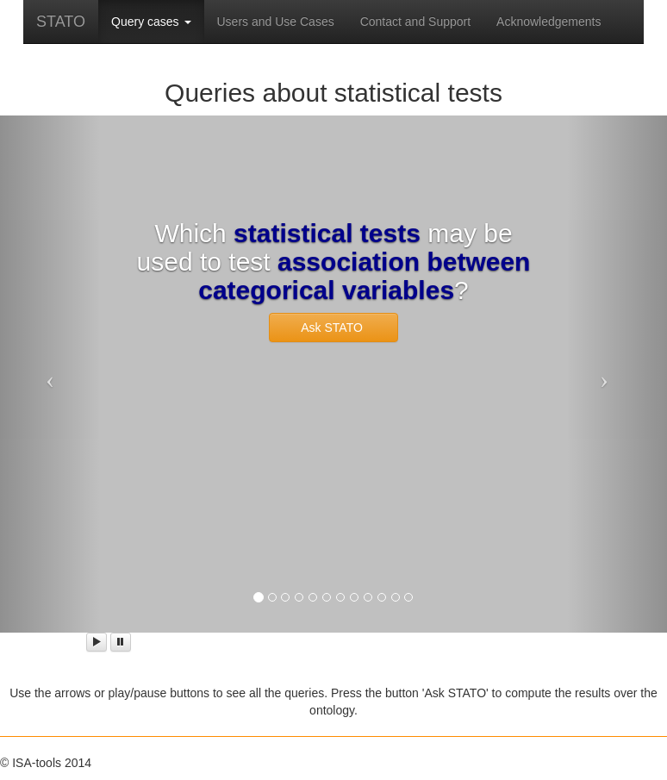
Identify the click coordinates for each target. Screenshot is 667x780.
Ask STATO (333, 327)
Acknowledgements (548, 21)
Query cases (150, 21)
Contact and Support (415, 21)
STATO (60, 21)
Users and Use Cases (275, 21)
